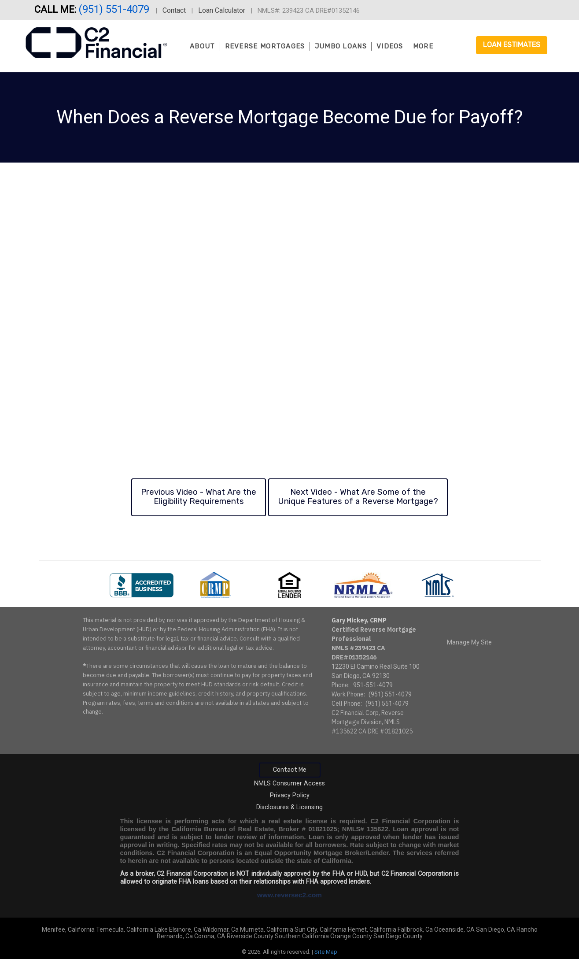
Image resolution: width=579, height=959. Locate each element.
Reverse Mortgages (265, 46)
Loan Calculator (221, 10)
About (202, 46)
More (423, 46)
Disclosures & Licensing (289, 807)
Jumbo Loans (341, 46)
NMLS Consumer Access (289, 783)
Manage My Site (469, 642)
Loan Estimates (511, 45)
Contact (174, 10)
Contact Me (289, 770)
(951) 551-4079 (115, 9)
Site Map (325, 951)
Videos (389, 46)
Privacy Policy (290, 795)
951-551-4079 (373, 685)
